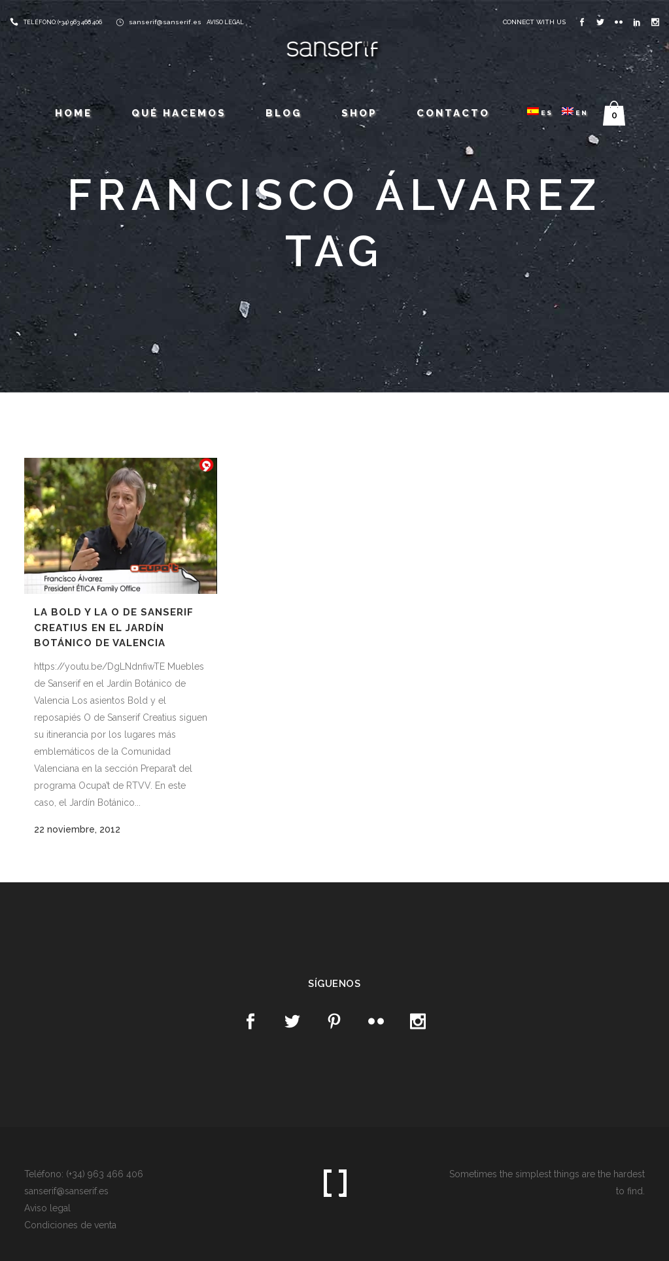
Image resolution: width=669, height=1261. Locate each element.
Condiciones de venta (70, 1225)
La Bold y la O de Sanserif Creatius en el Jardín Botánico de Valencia (114, 627)
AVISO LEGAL (225, 22)
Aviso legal (47, 1208)
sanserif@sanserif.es (165, 22)
